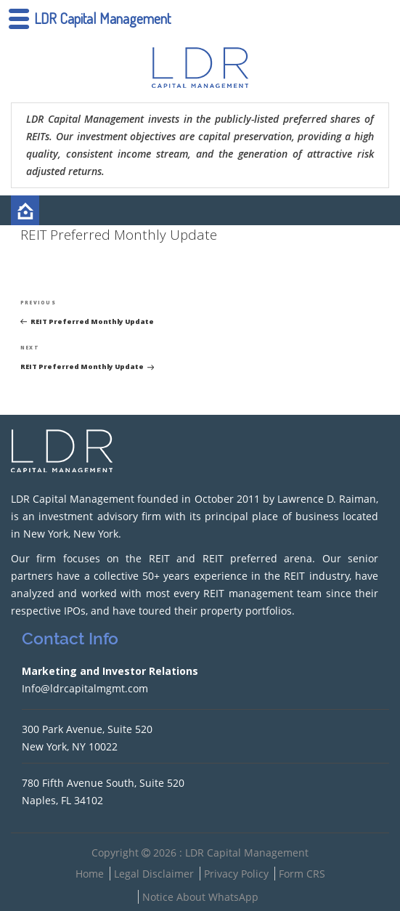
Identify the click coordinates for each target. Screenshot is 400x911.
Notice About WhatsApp (200, 897)
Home (89, 873)
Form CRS (302, 873)
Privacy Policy (236, 873)
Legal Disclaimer (154, 873)
